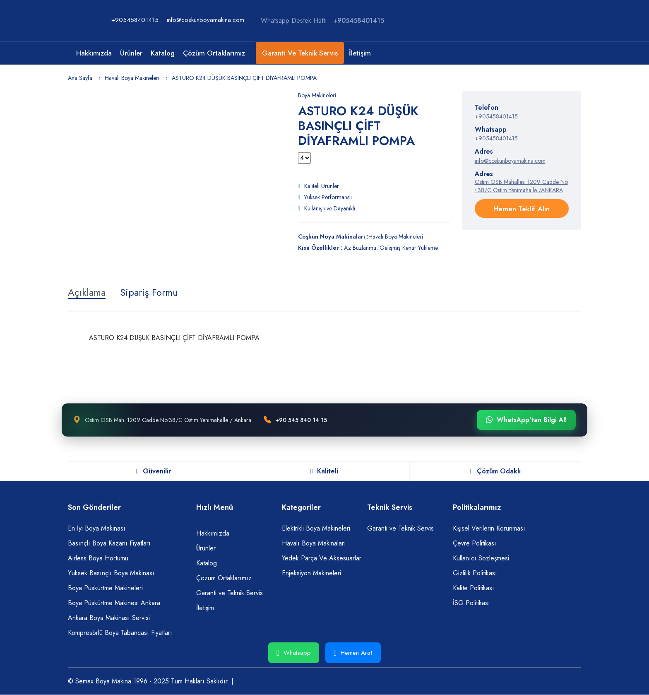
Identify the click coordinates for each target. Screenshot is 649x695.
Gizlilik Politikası (475, 573)
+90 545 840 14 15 (301, 420)
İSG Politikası (471, 603)
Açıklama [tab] (87, 293)
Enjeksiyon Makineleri (311, 573)
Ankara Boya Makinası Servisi (109, 618)
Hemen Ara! (353, 652)
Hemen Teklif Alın (521, 208)
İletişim (360, 53)
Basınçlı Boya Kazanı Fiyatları (109, 543)
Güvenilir (153, 471)
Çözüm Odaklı (495, 471)
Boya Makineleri (317, 95)
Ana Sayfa (80, 78)
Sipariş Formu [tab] (150, 293)
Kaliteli (324, 471)
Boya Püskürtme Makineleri (105, 588)
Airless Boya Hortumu (98, 558)
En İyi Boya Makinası (96, 528)
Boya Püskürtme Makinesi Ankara (114, 603)
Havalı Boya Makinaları (314, 543)
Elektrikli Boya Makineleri (316, 528)
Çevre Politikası (474, 543)
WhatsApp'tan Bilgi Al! (526, 420)
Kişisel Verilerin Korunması (489, 528)
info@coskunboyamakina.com (205, 19)
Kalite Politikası (473, 588)
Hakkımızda (94, 53)
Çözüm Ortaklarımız (214, 53)
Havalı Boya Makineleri (132, 78)
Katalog (163, 53)
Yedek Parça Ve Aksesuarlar (321, 558)
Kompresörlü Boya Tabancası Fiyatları (120, 632)
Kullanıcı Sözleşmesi (481, 558)
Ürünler (131, 53)
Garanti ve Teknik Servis (300, 53)
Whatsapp (293, 652)
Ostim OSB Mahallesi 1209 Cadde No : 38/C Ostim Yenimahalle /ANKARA (521, 186)
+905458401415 (135, 19)
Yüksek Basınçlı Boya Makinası (111, 573)
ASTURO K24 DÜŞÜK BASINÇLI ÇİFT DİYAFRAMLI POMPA (244, 78)
